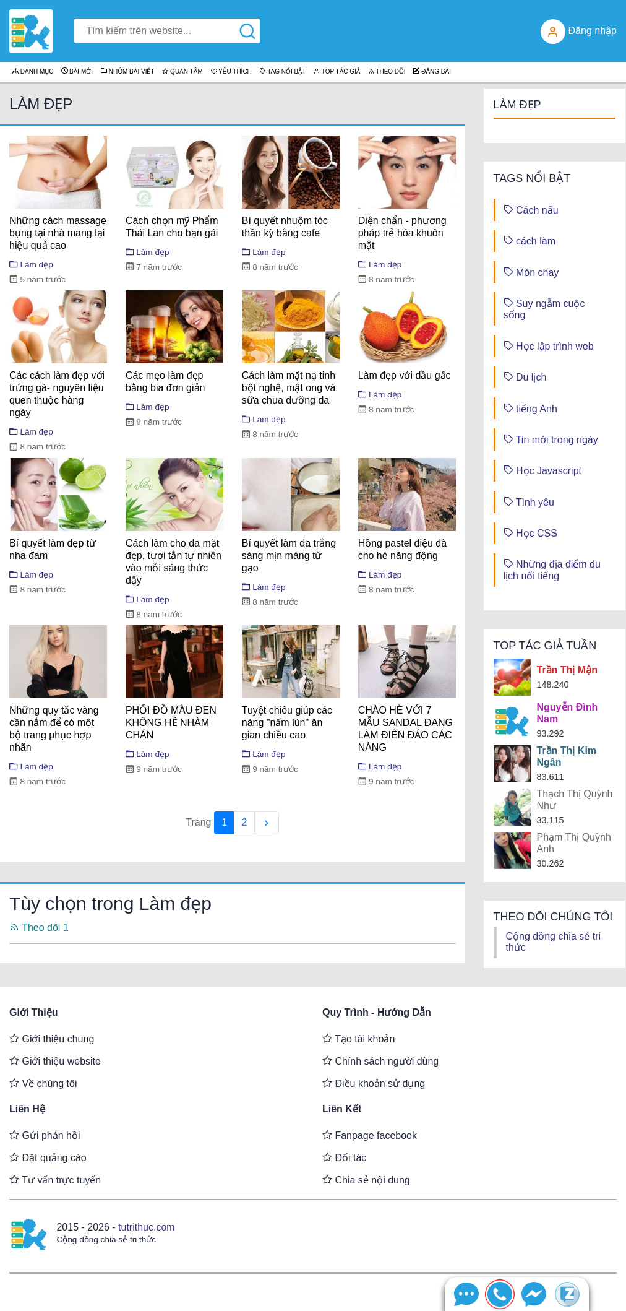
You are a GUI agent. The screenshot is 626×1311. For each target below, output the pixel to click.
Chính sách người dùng (380, 1061)
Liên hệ (27, 1109)
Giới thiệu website (55, 1061)
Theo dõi (39, 927)
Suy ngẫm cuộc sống (544, 308)
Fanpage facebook (369, 1135)
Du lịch (525, 377)
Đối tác (344, 1157)
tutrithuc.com (146, 1227)
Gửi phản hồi (44, 1135)
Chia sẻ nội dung (366, 1179)
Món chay (531, 272)
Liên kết (341, 1109)
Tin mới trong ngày (551, 439)
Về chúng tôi (43, 1083)
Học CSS (530, 533)
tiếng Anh (530, 408)
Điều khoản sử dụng (373, 1083)
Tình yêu (529, 502)
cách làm (529, 240)
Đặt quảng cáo (48, 1157)
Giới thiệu (33, 1012)
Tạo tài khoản (358, 1038)
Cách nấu (531, 209)
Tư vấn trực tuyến (55, 1179)
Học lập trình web (549, 346)
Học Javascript (542, 470)
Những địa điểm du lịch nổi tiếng (552, 569)
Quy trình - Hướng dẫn (376, 1012)
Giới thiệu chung (51, 1038)
